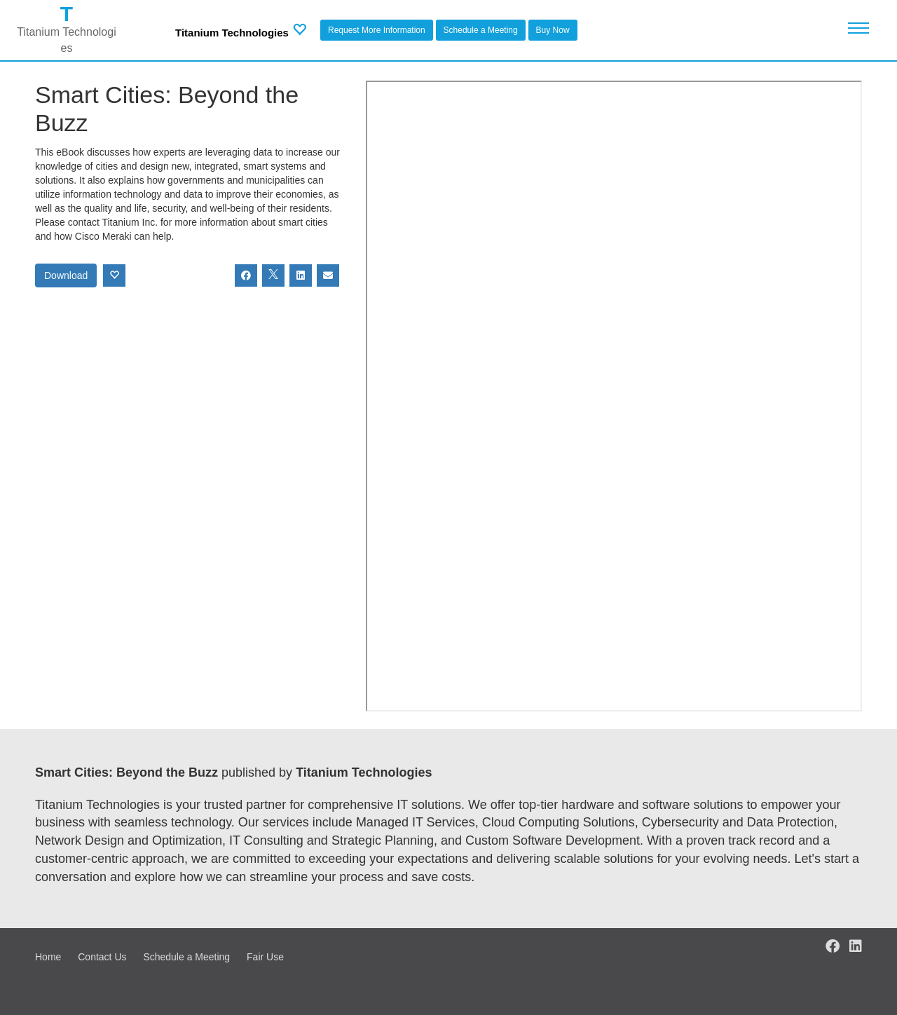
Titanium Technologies (232, 33)
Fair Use (265, 956)
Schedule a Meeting (481, 30)
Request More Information (376, 30)
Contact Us (102, 956)
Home (48, 956)
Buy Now (553, 30)
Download (66, 275)
